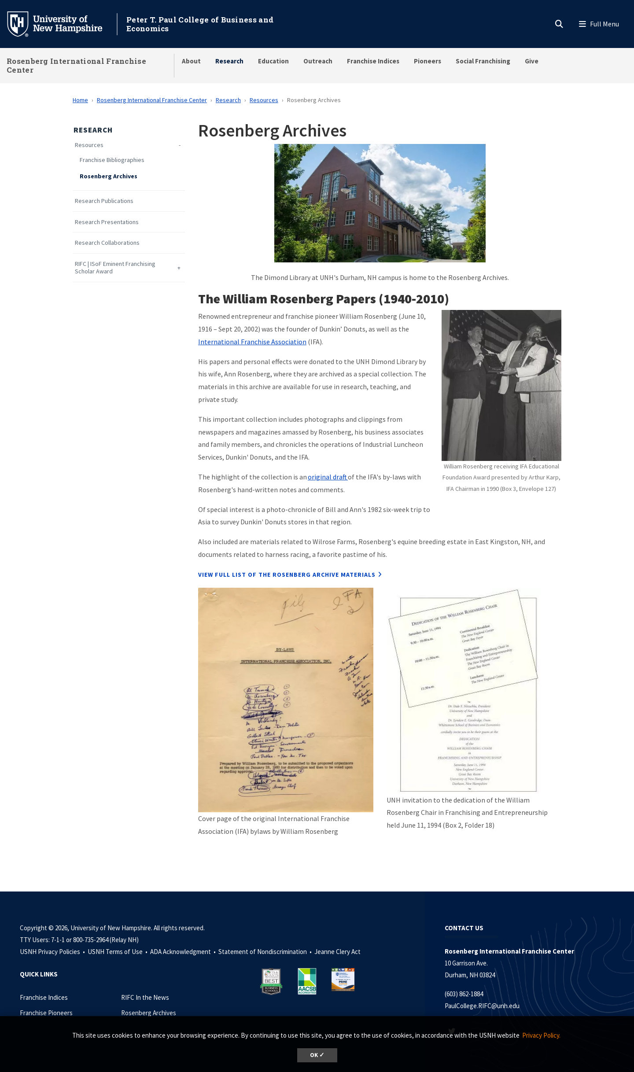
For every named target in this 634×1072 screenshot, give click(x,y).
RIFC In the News (145, 997)
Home (80, 100)
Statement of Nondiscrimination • (265, 951)
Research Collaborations (107, 243)
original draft (328, 476)
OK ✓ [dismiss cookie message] (317, 1055)
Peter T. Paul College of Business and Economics (199, 24)
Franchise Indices (373, 61)
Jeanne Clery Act (337, 951)
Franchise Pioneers (46, 1013)
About (191, 61)
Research (229, 61)
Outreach (317, 61)
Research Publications (104, 201)
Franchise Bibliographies (112, 160)
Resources (264, 100)
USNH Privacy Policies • (53, 951)
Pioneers (427, 61)
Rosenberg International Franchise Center (76, 65)
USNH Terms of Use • (118, 951)
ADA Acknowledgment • (183, 951)
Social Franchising (483, 61)
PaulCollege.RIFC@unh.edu (482, 1006)
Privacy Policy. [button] (541, 1035)
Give (531, 61)
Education (273, 61)
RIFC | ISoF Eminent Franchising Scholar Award (115, 267)
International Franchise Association (252, 341)
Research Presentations (107, 222)
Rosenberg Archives (108, 176)
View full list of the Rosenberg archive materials (287, 574)
